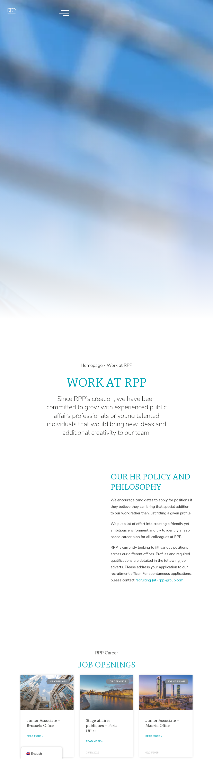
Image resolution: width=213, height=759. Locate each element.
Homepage (92, 365)
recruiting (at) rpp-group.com (159, 595)
